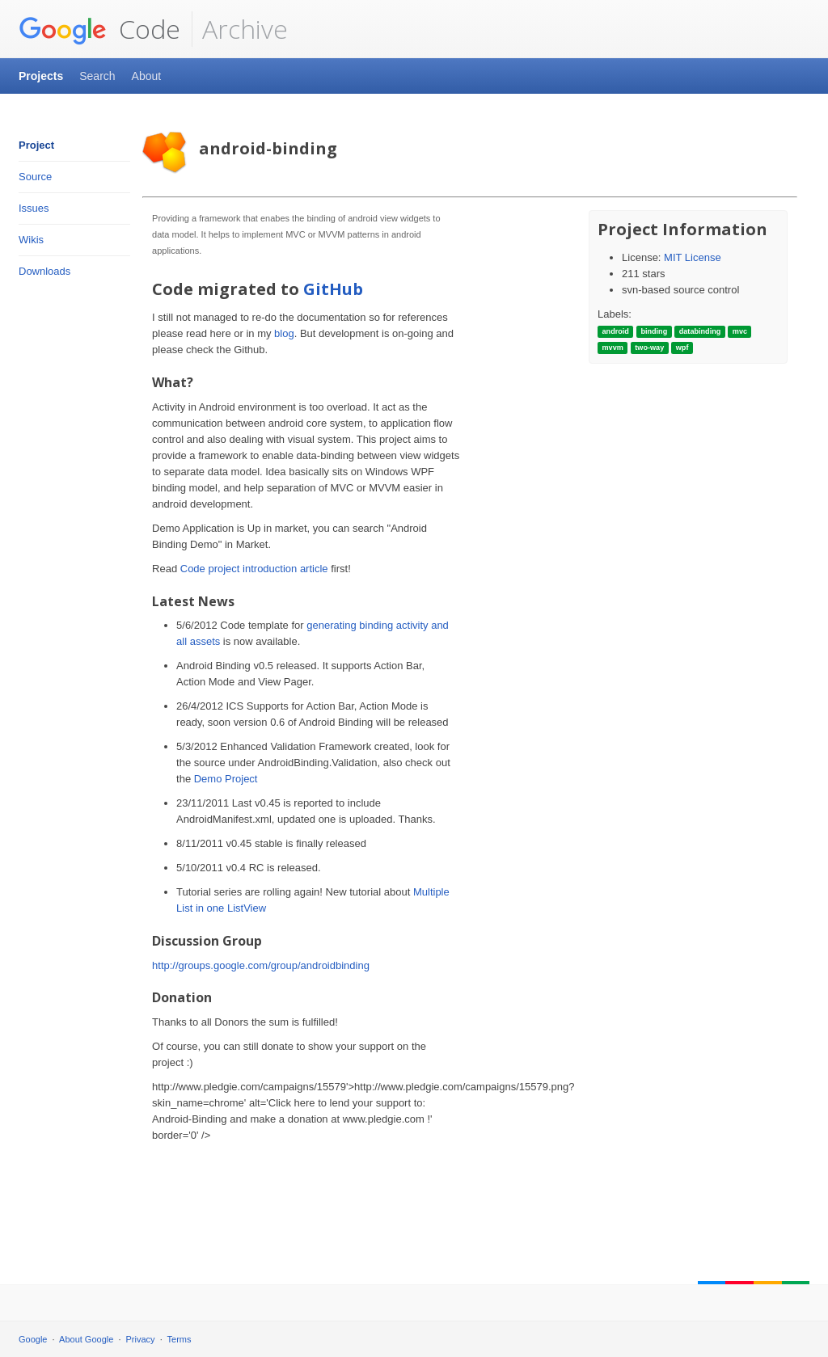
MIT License (692, 257)
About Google (86, 1339)
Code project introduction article (254, 569)
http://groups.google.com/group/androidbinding (261, 965)
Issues (34, 208)
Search (97, 76)
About (147, 76)
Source (35, 177)
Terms (179, 1339)
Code (99, 29)
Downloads (44, 271)
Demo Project (226, 779)
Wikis (31, 240)
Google (33, 1339)
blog (284, 333)
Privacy (140, 1339)
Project (36, 145)
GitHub (333, 289)
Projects (41, 76)
